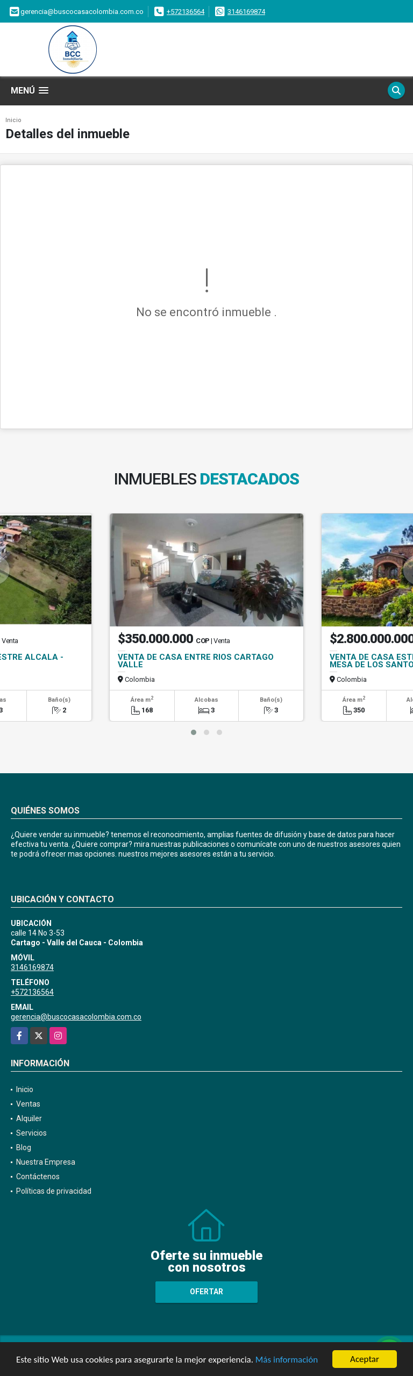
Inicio (13, 120)
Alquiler (29, 1118)
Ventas (28, 1104)
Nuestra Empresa (45, 1162)
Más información (286, 1359)
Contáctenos (38, 1176)
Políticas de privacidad (53, 1191)
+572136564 (185, 12)
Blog (23, 1147)
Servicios (31, 1133)
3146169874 (246, 12)
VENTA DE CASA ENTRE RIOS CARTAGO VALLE (196, 660)
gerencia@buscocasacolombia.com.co (76, 1017)
